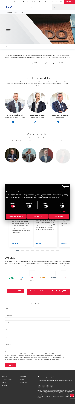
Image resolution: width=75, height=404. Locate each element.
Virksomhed (9, 315)
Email (7, 322)
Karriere (47, 2)
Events (33, 2)
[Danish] (60, 1)
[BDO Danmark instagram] (47, 386)
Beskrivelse (9, 344)
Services (42, 7)
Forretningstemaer (31, 7)
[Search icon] (54, 7)
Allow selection (37, 216)
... (49, 7)
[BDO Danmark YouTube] (51, 386)
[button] (69, 2)
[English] (62, 1)
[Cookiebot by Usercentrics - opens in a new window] (63, 186)
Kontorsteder (17, 2)
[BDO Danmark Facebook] (39, 386)
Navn (7, 308)
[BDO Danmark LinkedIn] (43, 386)
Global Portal (54, 2)
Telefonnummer (10, 329)
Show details (63, 211)
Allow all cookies (58, 216)
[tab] (17, 250)
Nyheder (40, 2)
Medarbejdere (26, 2)
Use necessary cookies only (16, 216)
